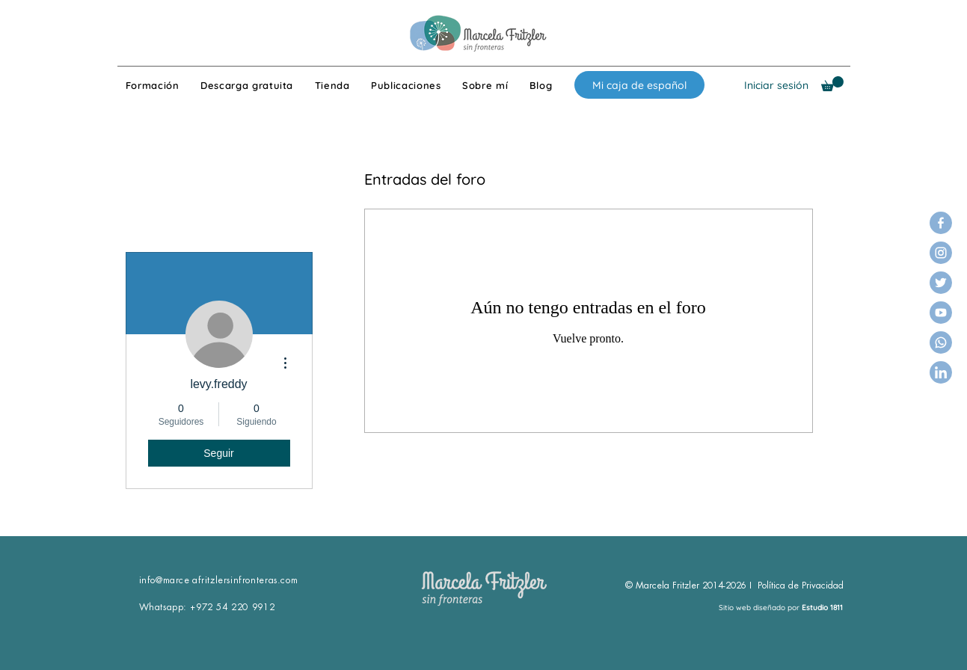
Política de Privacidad (801, 585)
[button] (832, 83)
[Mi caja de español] (639, 85)
